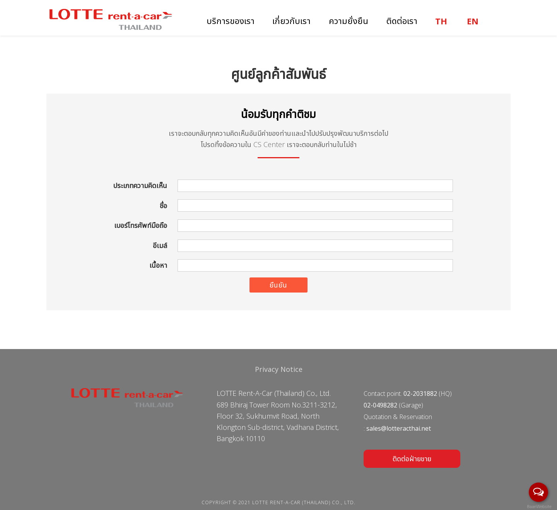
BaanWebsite (538, 507)
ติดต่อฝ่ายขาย (412, 458)
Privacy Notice (278, 369)
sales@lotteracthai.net (398, 428)
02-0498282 (380, 405)
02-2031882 (420, 393)
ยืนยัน (278, 284)
